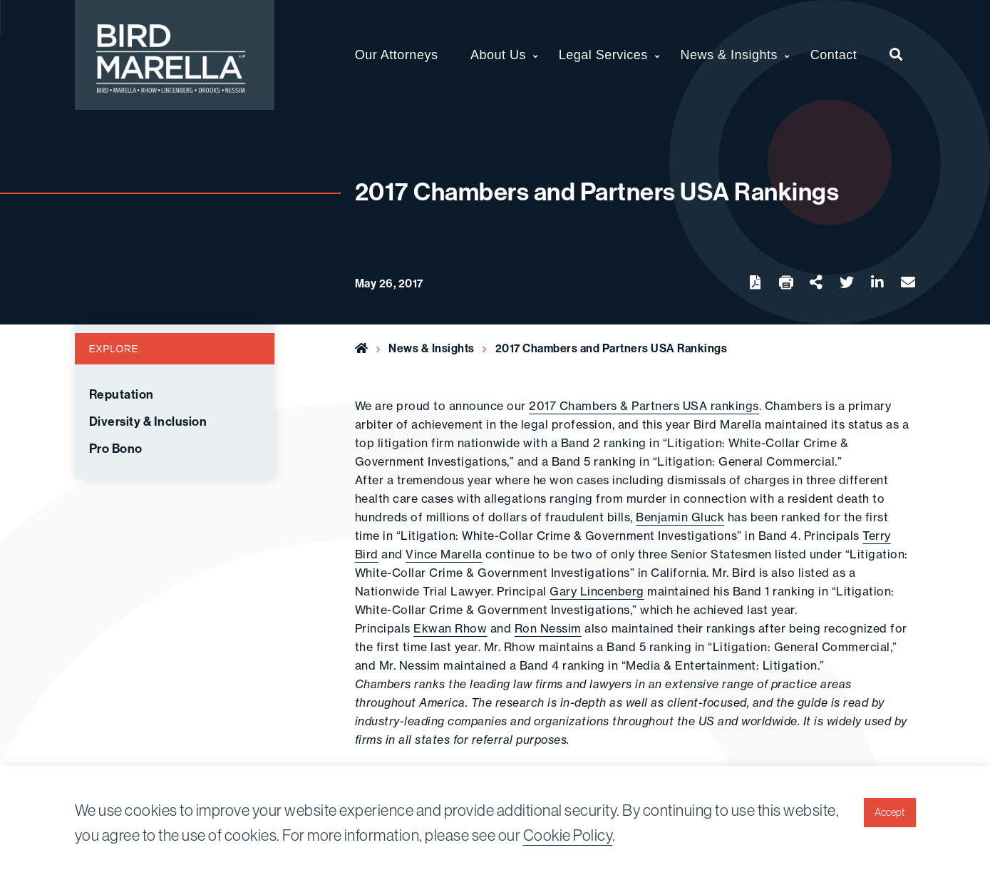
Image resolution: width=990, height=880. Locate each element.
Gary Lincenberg (597, 591)
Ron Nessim (548, 628)
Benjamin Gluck (680, 517)
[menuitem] (896, 55)
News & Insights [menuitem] (729, 55)
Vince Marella (444, 554)
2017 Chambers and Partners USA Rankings (611, 348)
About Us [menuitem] (498, 55)
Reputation (121, 394)
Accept (889, 812)
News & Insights (431, 348)
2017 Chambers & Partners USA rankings (644, 406)
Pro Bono (116, 448)
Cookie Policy (568, 835)
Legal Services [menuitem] (603, 55)
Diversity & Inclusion (148, 421)
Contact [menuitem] (833, 55)
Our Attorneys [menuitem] (396, 55)
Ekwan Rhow (450, 628)
